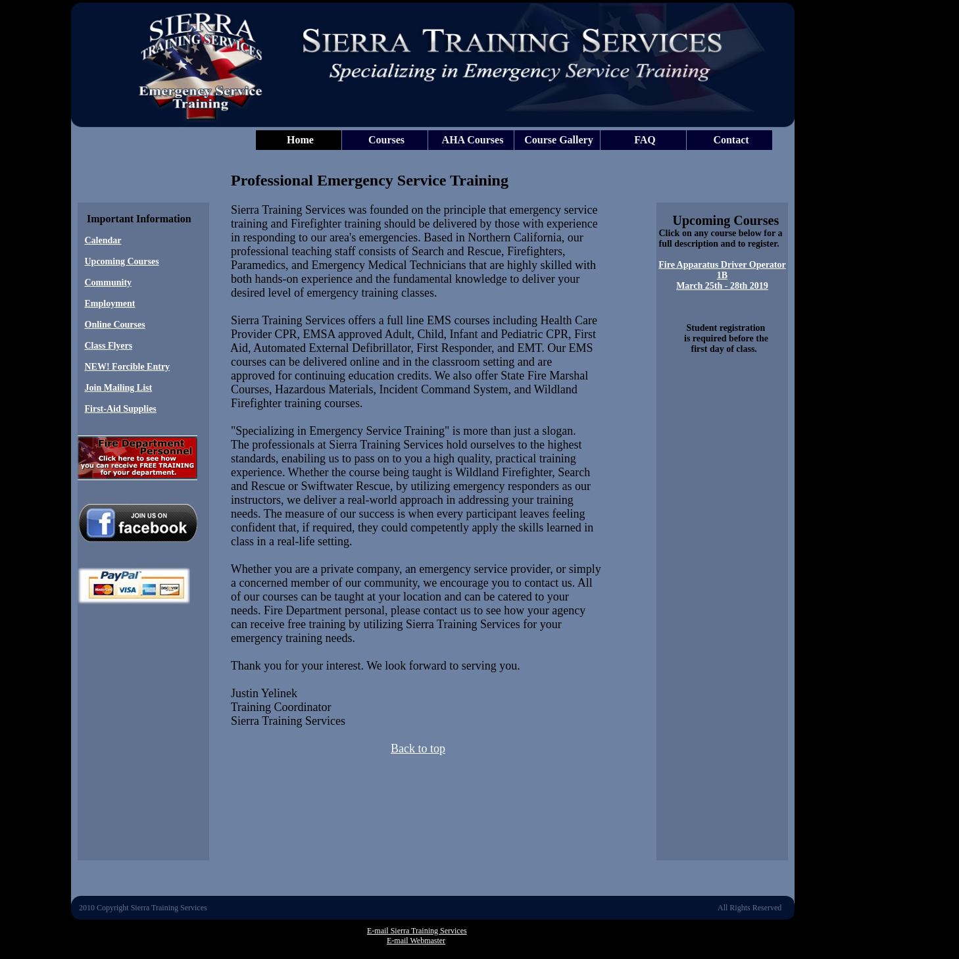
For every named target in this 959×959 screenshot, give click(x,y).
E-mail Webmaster (416, 940)
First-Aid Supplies (121, 409)
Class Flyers (109, 346)
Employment (110, 303)
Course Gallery (558, 139)
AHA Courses (473, 139)
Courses (386, 139)
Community (108, 282)
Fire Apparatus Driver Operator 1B (722, 270)
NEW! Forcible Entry (127, 367)
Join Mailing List (119, 388)
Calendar (103, 240)
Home (300, 139)
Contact (731, 139)
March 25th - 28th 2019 (722, 286)
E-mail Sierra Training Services (417, 930)
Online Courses (115, 325)
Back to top (418, 748)
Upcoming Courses (122, 261)
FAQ (645, 139)
